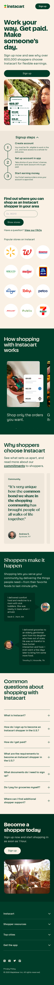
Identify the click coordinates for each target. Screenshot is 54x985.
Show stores (13, 222)
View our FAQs (33, 230)
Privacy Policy (9, 969)
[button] (27, 159)
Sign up (27, 73)
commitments (14, 466)
